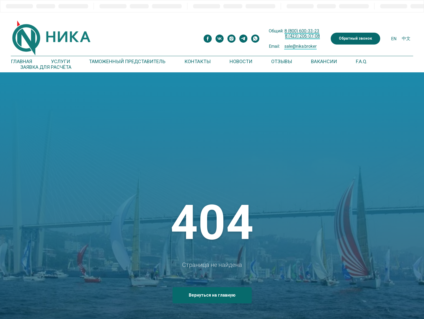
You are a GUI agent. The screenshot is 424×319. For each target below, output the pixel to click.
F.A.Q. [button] (361, 61)
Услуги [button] (60, 61)
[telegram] (243, 39)
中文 (406, 38)
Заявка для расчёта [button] (45, 67)
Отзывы (281, 61)
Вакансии (324, 61)
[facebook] (208, 39)
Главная (21, 61)
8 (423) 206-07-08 (302, 36)
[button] (355, 39)
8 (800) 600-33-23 (301, 30)
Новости (241, 61)
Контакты (197, 61)
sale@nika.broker (300, 46)
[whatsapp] (255, 39)
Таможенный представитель (127, 61)
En (393, 38)
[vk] (220, 39)
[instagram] (231, 39)
